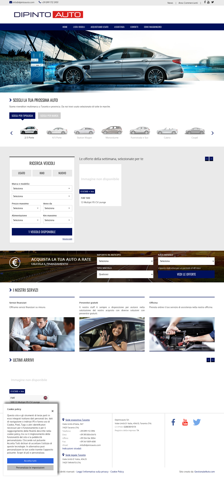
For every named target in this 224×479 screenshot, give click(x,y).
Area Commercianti (188, 3)
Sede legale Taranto (75, 455)
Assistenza (119, 26)
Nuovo (62, 173)
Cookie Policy (117, 471)
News (170, 3)
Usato (21, 173)
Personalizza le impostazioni (30, 467)
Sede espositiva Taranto (77, 420)
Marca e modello (20, 183)
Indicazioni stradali (71, 448)
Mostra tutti (67, 239)
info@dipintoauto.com (23, 2)
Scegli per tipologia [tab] (22, 115)
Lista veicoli (79, 26)
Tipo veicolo (104, 268)
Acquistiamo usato (99, 26)
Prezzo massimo (20, 203)
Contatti (134, 26)
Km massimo (50, 215)
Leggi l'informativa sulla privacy (92, 471)
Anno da (47, 203)
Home (65, 26)
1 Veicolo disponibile (42, 231)
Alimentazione (19, 215)
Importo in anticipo (109, 254)
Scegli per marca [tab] (49, 115)
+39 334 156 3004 (88, 438)
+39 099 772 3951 (49, 2)
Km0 (42, 173)
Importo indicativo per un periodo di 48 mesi (179, 268)
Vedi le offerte (186, 274)
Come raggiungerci (152, 26)
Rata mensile (165, 254)
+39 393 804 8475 (88, 434)
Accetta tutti (30, 460)
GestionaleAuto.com (204, 471)
